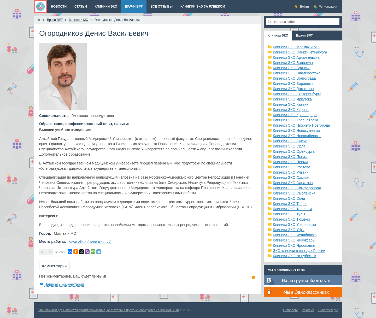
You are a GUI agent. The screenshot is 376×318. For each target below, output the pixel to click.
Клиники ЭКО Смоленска (294, 193)
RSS (254, 278)
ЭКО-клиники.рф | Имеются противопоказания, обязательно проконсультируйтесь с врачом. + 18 (108, 310)
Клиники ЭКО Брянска (291, 68)
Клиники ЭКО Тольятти (292, 209)
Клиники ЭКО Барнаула (293, 63)
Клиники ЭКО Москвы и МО (296, 47)
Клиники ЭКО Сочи (289, 198)
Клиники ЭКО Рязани (291, 172)
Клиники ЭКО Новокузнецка (296, 130)
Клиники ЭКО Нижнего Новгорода (301, 125)
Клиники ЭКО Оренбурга (294, 151)
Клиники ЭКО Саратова (293, 183)
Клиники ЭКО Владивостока (296, 73)
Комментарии (54, 266)
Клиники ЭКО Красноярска (295, 120)
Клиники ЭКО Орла (289, 146)
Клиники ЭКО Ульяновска (294, 224)
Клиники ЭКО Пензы (290, 157)
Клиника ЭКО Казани (290, 104)
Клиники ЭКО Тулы (289, 214)
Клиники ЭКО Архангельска (296, 57)
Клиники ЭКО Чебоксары (294, 240)
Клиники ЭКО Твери (290, 204)
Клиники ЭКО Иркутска (292, 99)
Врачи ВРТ (304, 35)
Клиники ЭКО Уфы (288, 230)
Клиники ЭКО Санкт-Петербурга (300, 52)
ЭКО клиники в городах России (299, 251)
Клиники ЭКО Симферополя (297, 188)
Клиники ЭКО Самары (291, 177)
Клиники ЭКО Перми (290, 162)
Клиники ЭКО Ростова (291, 167)
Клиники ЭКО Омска (290, 141)
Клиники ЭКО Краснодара (295, 115)
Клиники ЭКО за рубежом (294, 256)
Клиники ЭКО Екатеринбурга (297, 94)
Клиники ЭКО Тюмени (291, 219)
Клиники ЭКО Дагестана (293, 89)
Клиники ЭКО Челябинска (295, 235)
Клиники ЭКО (278, 35)
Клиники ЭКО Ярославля (294, 245)
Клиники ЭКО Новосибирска (297, 136)
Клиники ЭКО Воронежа (293, 83)
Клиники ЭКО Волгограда (294, 78)
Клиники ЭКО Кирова (291, 110)
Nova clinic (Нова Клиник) (90, 242)
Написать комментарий (64, 284)
